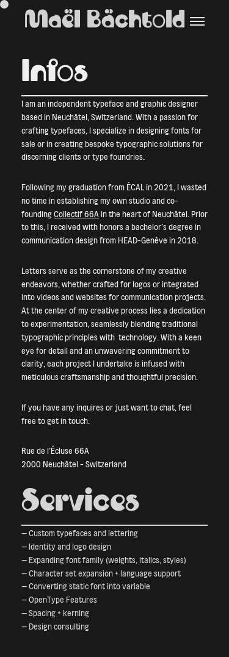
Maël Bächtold (104, 21)
